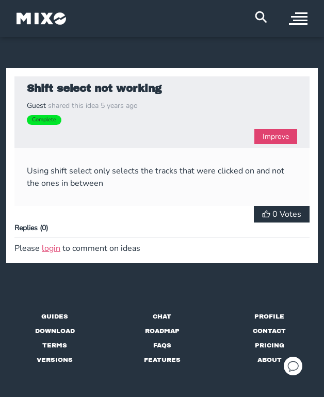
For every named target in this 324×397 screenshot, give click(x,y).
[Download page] (55, 331)
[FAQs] (162, 345)
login (51, 248)
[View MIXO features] (162, 360)
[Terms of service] (54, 345)
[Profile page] (269, 316)
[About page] (269, 360)
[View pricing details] (269, 345)
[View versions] (55, 360)
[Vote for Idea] (282, 214)
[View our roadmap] (162, 331)
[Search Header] (261, 17)
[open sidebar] (298, 18)
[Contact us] (269, 331)
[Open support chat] (293, 366)
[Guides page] (54, 316)
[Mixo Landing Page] (41, 18)
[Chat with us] (162, 316)
